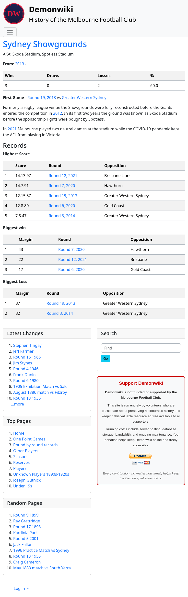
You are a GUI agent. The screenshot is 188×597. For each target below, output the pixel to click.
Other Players (25, 450)
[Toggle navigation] (10, 32)
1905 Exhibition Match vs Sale (40, 386)
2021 (12, 129)
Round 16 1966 (27, 357)
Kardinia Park (25, 532)
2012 (57, 113)
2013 (19, 64)
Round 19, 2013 (41, 97)
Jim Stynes (22, 363)
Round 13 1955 (27, 556)
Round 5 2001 (25, 538)
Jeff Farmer (23, 351)
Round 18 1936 (27, 398)
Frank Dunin (24, 374)
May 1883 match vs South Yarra (42, 568)
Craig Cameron (27, 562)
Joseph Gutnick (27, 480)
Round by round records (35, 445)
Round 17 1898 (27, 526)
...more (17, 404)
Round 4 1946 (25, 369)
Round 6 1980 (25, 380)
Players (19, 468)
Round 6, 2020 (62, 205)
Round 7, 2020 (62, 185)
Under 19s (22, 486)
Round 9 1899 (25, 515)
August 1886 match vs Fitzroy (40, 392)
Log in (20, 588)
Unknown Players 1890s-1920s (41, 474)
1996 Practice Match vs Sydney (41, 550)
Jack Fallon (23, 544)
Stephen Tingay (27, 345)
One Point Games (29, 439)
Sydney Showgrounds (45, 44)
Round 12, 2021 (63, 175)
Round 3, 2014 (62, 215)
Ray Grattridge (26, 521)
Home (18, 433)
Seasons (20, 456)
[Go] (105, 358)
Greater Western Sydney (84, 97)
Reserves (21, 462)
